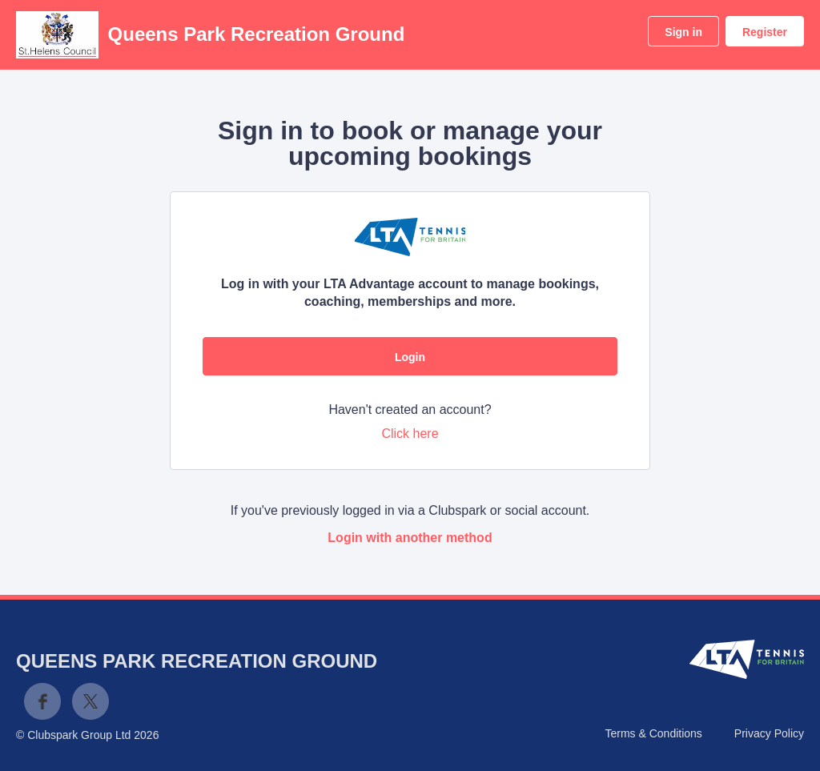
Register (764, 32)
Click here (409, 433)
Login (410, 357)
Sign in (683, 32)
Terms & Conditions (653, 733)
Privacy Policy (769, 733)
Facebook (42, 701)
